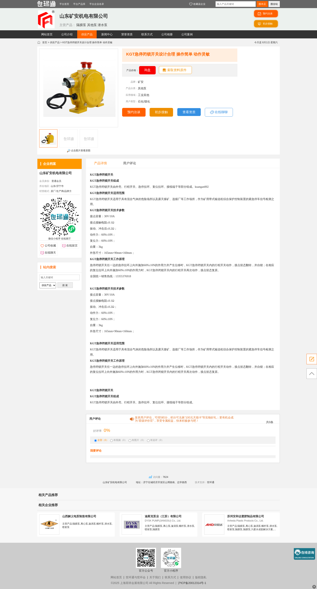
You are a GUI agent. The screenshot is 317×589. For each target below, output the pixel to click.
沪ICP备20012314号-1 (192, 583)
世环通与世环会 (136, 577)
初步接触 (161, 112)
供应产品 (55, 42)
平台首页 (64, 4)
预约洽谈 (133, 112)
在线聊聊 (219, 112)
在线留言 (72, 245)
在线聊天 (50, 252)
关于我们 (155, 577)
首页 (44, 42)
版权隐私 (200, 577)
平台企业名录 (96, 4)
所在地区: (44, 186)
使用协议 (185, 577)
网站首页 (116, 577)
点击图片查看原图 (78, 150)
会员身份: (44, 181)
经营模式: (44, 191)
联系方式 (170, 577)
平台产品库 (79, 4)
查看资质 (189, 112)
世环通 (210, 482)
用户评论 (129, 163)
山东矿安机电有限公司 (55, 173)
